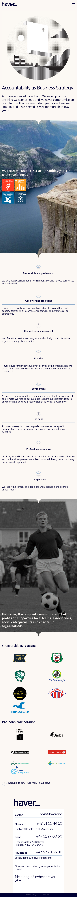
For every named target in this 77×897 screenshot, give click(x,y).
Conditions (45, 895)
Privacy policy (31, 895)
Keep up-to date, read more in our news (26, 783)
